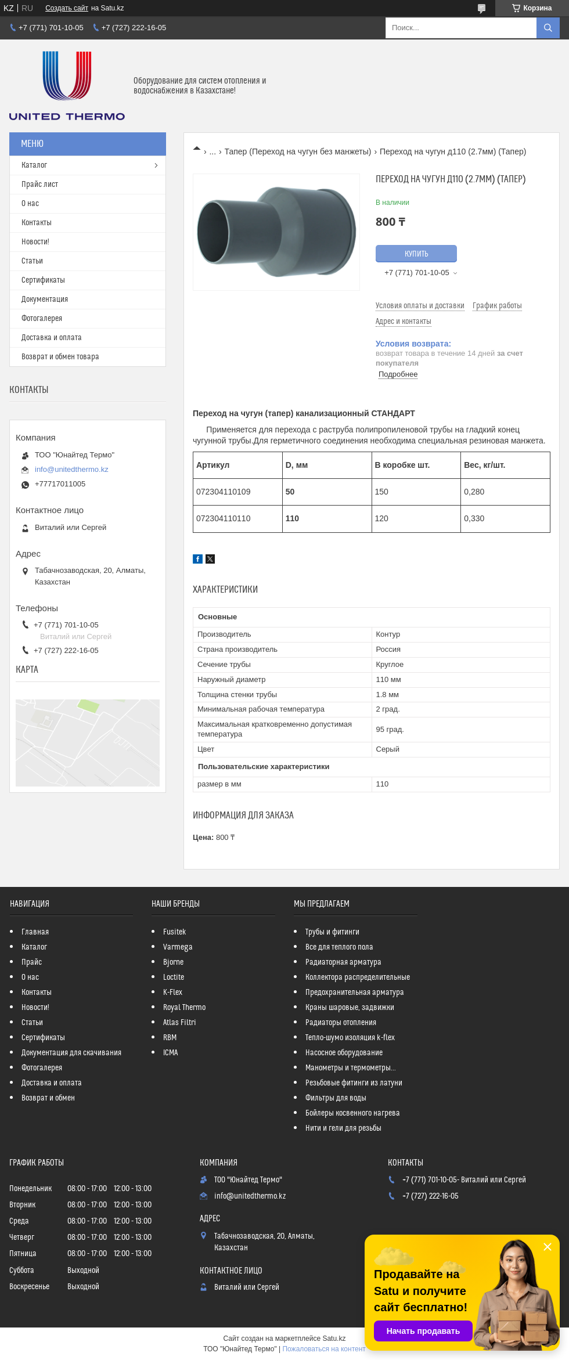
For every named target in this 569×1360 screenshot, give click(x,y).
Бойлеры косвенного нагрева (352, 1113)
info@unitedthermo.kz (72, 469)
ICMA (170, 1053)
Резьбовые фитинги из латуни (353, 1083)
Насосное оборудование (344, 1053)
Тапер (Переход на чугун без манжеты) (298, 151)
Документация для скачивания (71, 1053)
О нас (30, 203)
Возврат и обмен (48, 1098)
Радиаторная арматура (343, 962)
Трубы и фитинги (332, 932)
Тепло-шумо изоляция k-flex (350, 1037)
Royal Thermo (184, 1007)
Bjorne (173, 962)
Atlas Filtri (179, 1022)
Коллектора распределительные (357, 977)
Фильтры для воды (335, 1098)
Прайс (31, 962)
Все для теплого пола (339, 947)
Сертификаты (43, 280)
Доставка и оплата (51, 337)
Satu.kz (333, 1338)
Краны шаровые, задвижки (349, 1007)
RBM (170, 1037)
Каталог (34, 165)
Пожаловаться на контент (323, 1349)
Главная (35, 932)
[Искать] (548, 27)
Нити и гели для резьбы (343, 1128)
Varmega (178, 947)
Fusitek (174, 932)
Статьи (32, 261)
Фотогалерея (41, 318)
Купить (416, 254)
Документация (44, 299)
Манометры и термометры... (350, 1068)
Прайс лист (39, 184)
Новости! (35, 242)
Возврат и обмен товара (60, 357)
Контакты (36, 223)
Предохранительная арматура (354, 992)
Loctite (173, 977)
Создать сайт (66, 8)
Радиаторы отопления (340, 1022)
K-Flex (172, 992)
